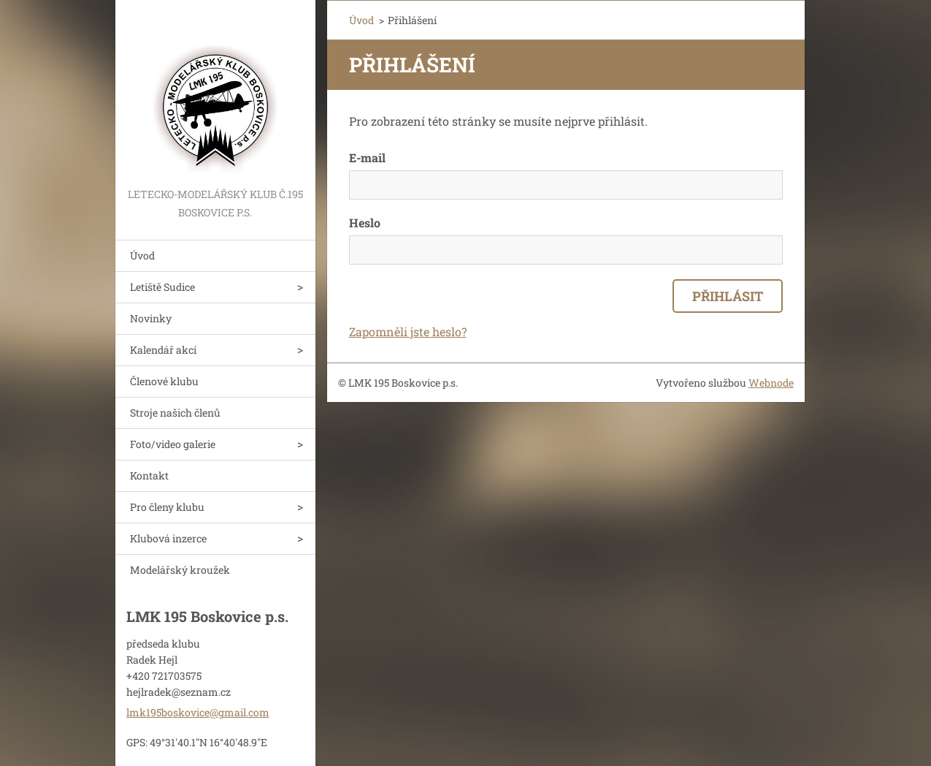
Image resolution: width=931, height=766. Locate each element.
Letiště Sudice (162, 287)
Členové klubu (164, 381)
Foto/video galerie (172, 444)
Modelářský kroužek (180, 570)
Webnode (771, 383)
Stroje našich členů (175, 413)
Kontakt (149, 475)
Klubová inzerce (168, 538)
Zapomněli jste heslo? (408, 331)
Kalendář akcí (163, 350)
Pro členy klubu (167, 507)
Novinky (151, 318)
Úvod (142, 255)
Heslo (364, 222)
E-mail (367, 157)
